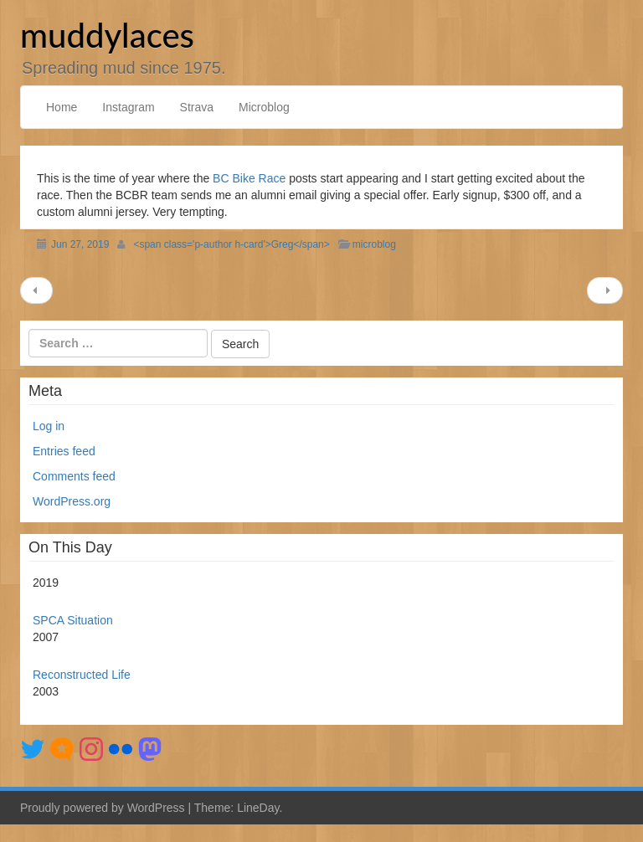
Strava (196, 107)
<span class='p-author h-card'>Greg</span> (231, 244)
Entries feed (64, 451)
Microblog (264, 107)
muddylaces (107, 35)
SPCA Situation (73, 620)
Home (61, 107)
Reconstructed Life (82, 674)
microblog (374, 244)
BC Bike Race (249, 178)
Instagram (128, 107)
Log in (48, 426)
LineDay (258, 807)
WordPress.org (72, 501)
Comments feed (74, 476)
